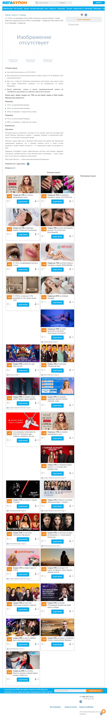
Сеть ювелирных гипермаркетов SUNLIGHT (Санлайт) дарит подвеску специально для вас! (24, 434)
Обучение (97, 8)
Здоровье (61, 8)
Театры (69, 8)
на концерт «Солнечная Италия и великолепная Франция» (60, 639)
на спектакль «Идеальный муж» (56, 365)
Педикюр (22, 15)
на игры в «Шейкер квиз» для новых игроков (24, 639)
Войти (99, 3)
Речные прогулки (37, 8)
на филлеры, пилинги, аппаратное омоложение (25, 229)
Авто (47, 8)
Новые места (78, 8)
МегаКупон (14, 2)
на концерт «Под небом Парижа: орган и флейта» (24, 398)
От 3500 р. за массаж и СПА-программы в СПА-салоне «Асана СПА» (24, 298)
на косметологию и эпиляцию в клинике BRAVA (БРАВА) (60, 264)
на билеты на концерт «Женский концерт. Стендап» (60, 501)
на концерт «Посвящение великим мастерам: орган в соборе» (59, 605)
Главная (8, 15)
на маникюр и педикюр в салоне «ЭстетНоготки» (59, 196)
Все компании (55, 707)
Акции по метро (71, 707)
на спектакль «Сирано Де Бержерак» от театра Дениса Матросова (60, 535)
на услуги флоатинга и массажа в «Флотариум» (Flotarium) (56, 331)
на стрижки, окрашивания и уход (23, 196)
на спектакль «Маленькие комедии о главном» (24, 604)
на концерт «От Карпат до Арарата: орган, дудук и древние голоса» (59, 570)
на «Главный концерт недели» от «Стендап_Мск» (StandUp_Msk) (59, 467)
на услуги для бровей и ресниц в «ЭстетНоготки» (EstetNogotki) (60, 230)
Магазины (88, 8)
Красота (53, 8)
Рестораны (18, 8)
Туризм (26, 8)
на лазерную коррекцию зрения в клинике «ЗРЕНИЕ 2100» (57, 399)
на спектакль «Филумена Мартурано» (22, 534)
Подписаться (94, 691)
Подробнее (23, 202)
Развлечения (8, 8)
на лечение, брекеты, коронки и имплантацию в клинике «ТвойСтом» (25, 673)
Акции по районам (86, 707)
